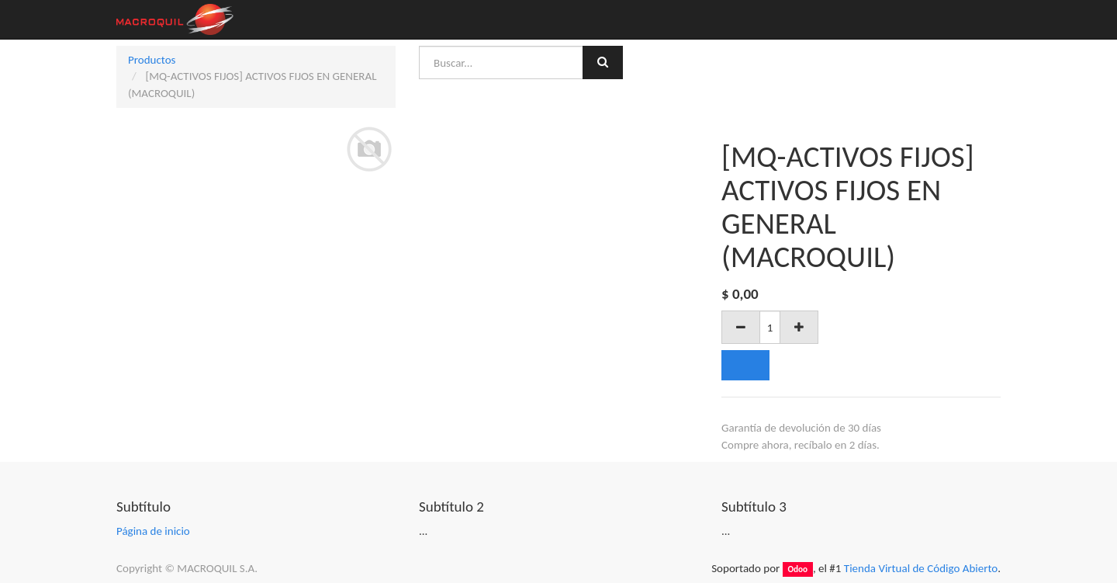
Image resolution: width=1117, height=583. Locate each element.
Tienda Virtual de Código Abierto (921, 568)
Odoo (797, 569)
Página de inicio (153, 531)
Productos (151, 60)
